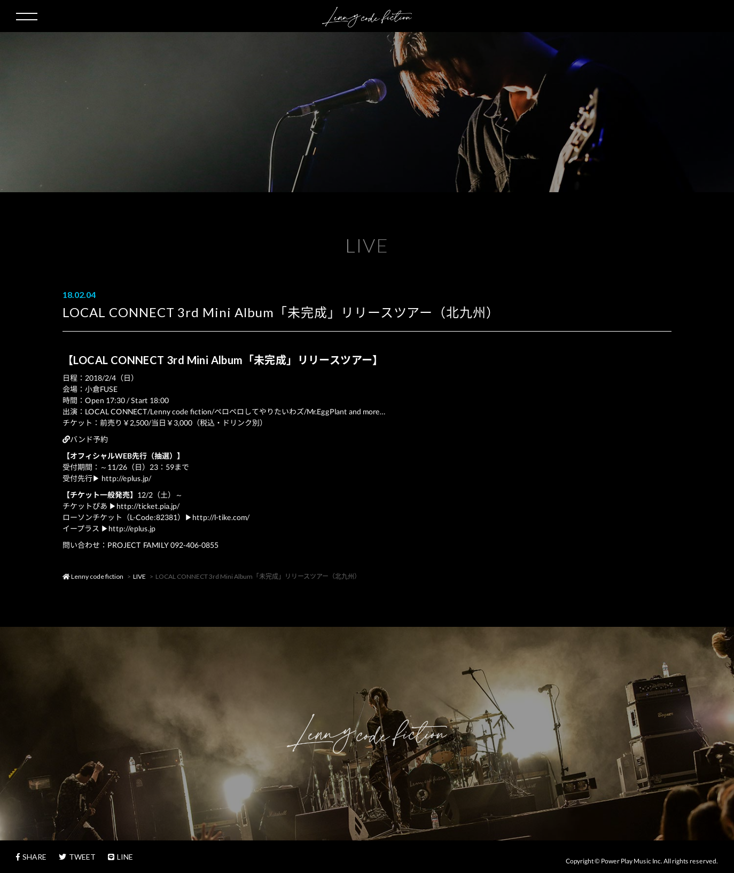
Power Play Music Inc (631, 861)
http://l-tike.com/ (220, 517)
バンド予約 (85, 439)
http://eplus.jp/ (126, 478)
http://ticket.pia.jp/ (147, 505)
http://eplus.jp (131, 528)
